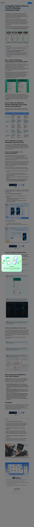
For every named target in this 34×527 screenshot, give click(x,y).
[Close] (2, 255)
